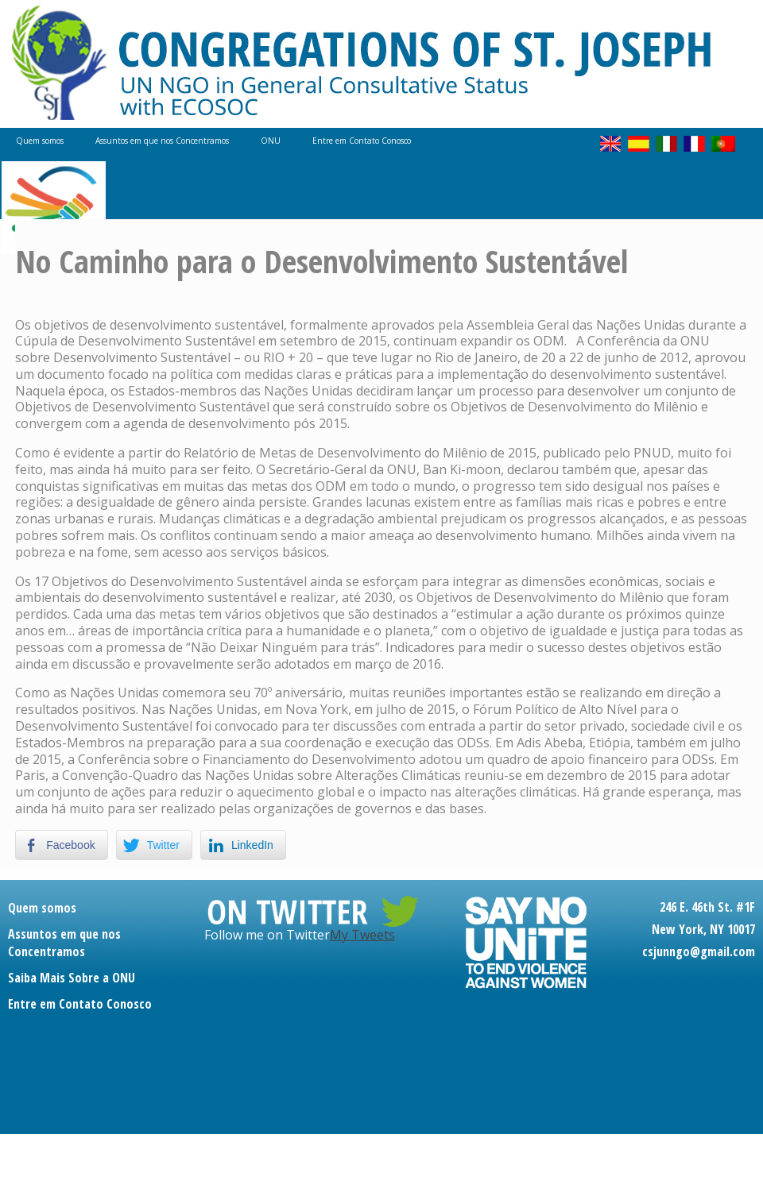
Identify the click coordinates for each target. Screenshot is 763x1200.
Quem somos (40, 140)
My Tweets (362, 934)
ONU (271, 140)
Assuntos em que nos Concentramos (162, 140)
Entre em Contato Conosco (361, 140)
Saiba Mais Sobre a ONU (71, 977)
